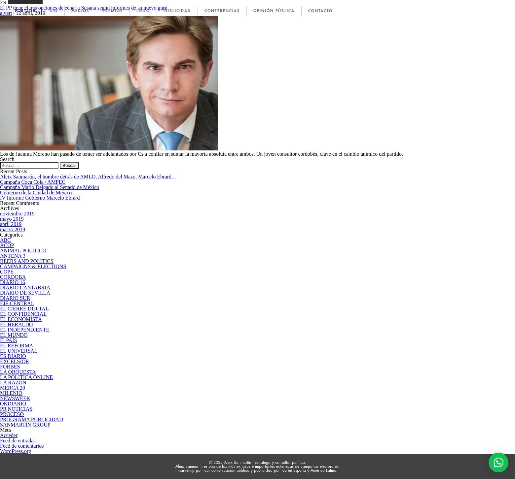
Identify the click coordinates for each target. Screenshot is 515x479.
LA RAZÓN (13, 382)
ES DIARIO (13, 356)
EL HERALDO (16, 324)
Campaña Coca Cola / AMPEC (32, 182)
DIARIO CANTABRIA (25, 287)
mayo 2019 (12, 219)
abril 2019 (10, 224)
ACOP (7, 245)
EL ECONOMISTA (21, 319)
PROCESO (12, 414)
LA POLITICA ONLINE (26, 377)
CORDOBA (13, 277)
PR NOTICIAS (16, 409)
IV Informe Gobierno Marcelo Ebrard (40, 198)
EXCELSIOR (14, 361)
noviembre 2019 (17, 213)
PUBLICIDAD (177, 11)
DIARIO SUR (15, 298)
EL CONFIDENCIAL (23, 314)
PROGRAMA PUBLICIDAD (31, 419)
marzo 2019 (12, 229)
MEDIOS (80, 11)
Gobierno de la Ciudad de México (36, 192)
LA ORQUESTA (18, 372)
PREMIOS (113, 11)
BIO (54, 11)
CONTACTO (320, 11)
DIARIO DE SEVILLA (25, 293)
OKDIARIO (13, 403)
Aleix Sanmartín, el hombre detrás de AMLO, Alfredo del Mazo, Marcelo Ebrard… (88, 176)
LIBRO (143, 11)
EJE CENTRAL (17, 303)
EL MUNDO (13, 335)
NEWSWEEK (15, 398)
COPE (7, 271)
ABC (5, 240)
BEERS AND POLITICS (27, 261)
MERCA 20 (12, 388)
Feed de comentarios (22, 446)
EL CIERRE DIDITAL (24, 308)
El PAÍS (8, 340)
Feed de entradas (18, 440)
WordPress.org (15, 451)
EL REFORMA (16, 345)
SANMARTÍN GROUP (25, 425)
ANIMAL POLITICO (23, 250)
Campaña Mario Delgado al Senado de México (49, 187)
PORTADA (25, 11)
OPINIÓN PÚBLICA (274, 11)
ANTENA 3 (12, 256)
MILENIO (11, 393)
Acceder (9, 435)
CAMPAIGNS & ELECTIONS (33, 266)
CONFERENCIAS (222, 11)
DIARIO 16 (12, 282)
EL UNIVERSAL (19, 351)
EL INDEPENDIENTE (24, 330)
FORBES (10, 366)
